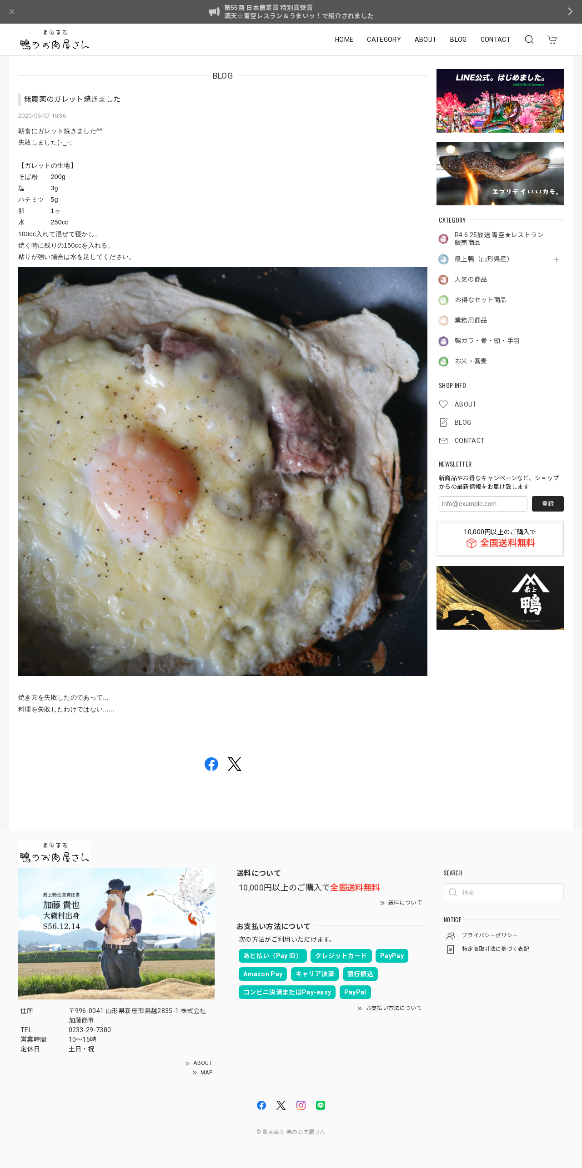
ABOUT (426, 39)
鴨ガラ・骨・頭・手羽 (487, 340)
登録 (548, 503)
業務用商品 (471, 320)
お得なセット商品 (481, 299)
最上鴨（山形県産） (484, 259)
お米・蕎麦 (471, 361)
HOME (344, 39)
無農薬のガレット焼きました (72, 99)
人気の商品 (471, 279)
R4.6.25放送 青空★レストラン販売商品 (499, 238)
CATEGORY (384, 39)
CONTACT (496, 39)
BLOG (458, 39)
